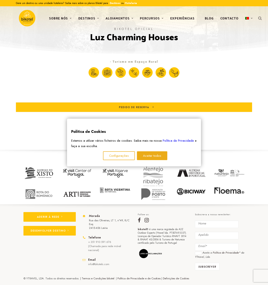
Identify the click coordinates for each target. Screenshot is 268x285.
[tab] (134, 107)
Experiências (181, 19)
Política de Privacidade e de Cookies (139, 278)
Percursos (150, 19)
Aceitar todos (152, 155)
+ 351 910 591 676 (99, 242)
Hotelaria (131, 3)
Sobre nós (59, 19)
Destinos (114, 3)
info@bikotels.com (98, 264)
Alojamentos (118, 19)
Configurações (119, 155)
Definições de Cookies (176, 278)
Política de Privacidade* (226, 253)
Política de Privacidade (178, 140)
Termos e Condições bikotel (98, 278)
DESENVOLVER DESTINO (50, 231)
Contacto (228, 19)
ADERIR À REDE (49, 217)
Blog (208, 19)
